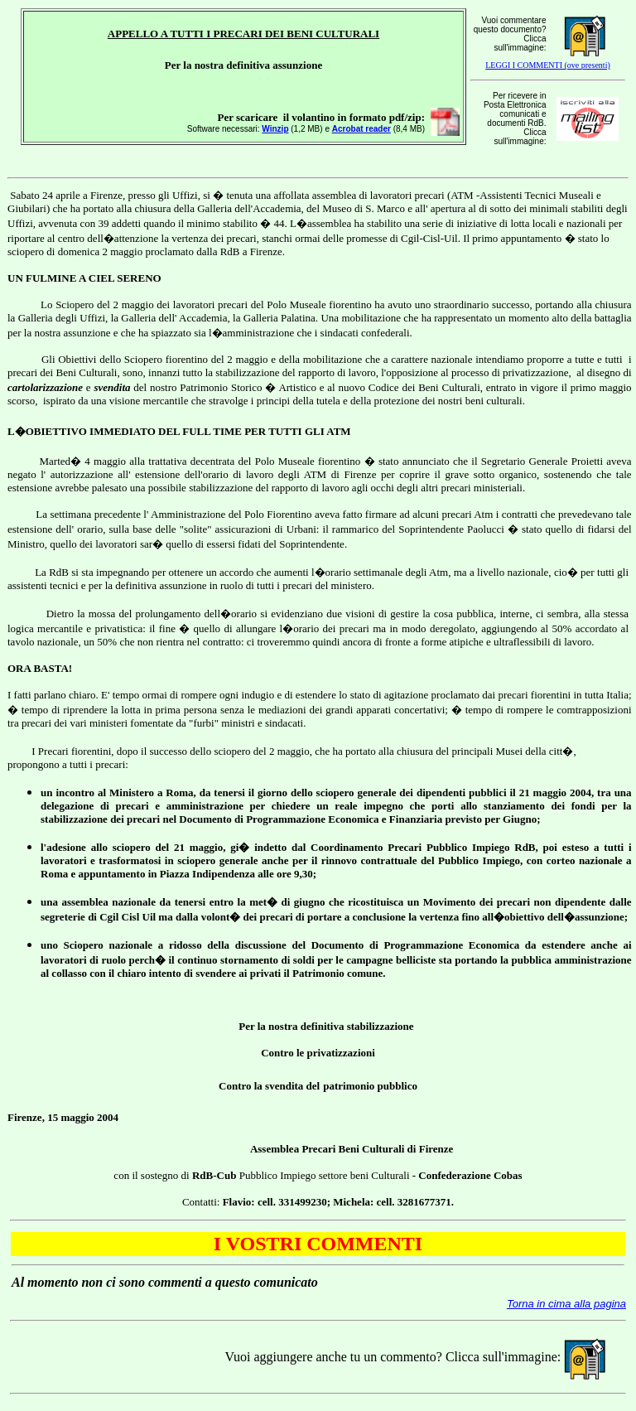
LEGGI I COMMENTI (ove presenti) (547, 65)
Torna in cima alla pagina (566, 1303)
